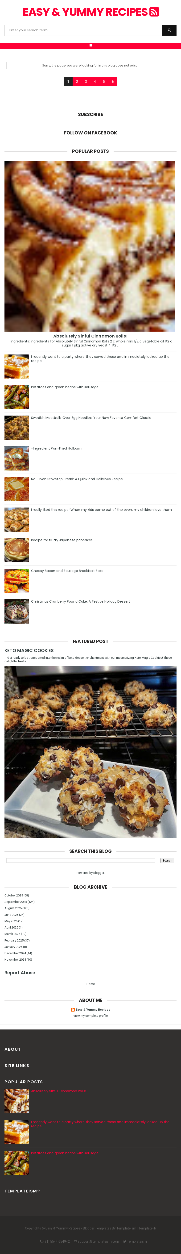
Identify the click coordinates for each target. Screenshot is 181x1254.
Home (90, 984)
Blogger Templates (97, 1228)
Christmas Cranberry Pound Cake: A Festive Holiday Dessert (80, 601)
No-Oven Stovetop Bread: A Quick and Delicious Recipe (77, 479)
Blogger (98, 873)
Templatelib (147, 1228)
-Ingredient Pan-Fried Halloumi (56, 448)
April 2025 (11, 927)
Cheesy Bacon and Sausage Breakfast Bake (67, 570)
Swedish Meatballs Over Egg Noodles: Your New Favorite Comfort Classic (91, 417)
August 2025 (13, 908)
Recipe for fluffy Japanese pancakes (62, 540)
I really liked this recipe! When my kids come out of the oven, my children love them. (102, 509)
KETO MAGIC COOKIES (29, 650)
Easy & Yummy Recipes (91, 12)
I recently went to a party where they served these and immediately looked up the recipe (100, 358)
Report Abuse (19, 973)
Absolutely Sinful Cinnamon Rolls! (90, 336)
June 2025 (11, 915)
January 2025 (13, 947)
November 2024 (15, 959)
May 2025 (10, 921)
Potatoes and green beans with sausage (65, 387)
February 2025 (14, 940)
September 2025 (15, 902)
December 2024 (15, 953)
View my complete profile (90, 1015)
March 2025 (12, 934)
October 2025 (13, 895)
